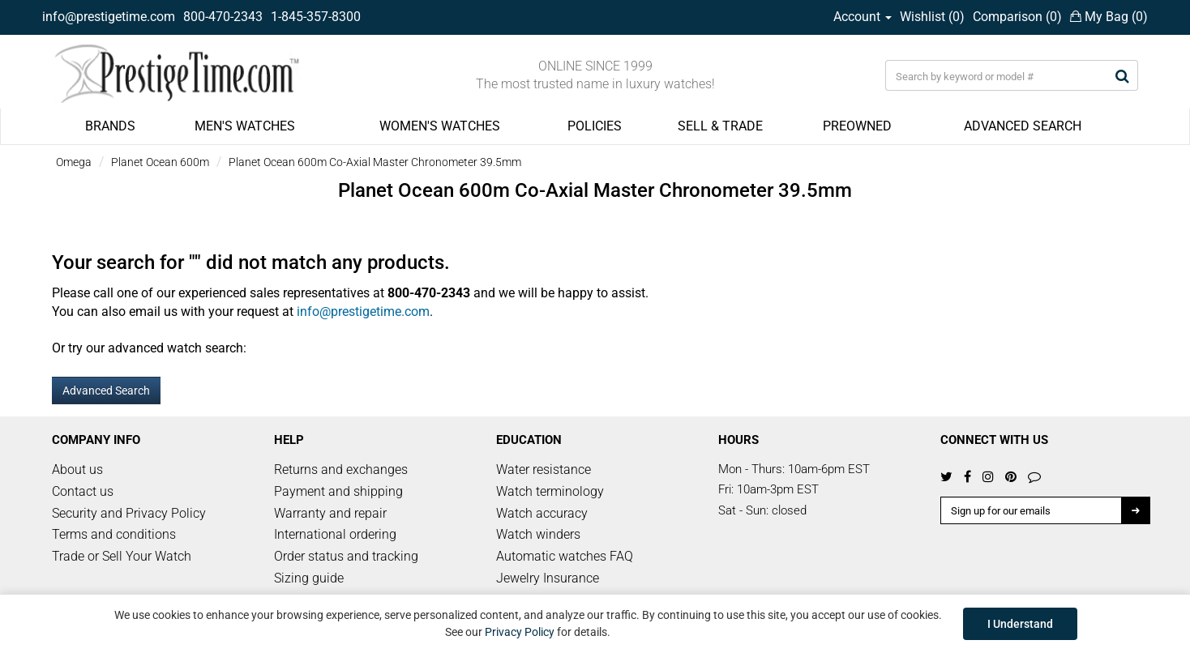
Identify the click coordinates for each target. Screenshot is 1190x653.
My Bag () (1109, 16)
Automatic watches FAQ (564, 556)
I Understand (1020, 623)
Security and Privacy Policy (129, 513)
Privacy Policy (519, 631)
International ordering (335, 534)
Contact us (82, 491)
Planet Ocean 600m (160, 162)
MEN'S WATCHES (245, 126)
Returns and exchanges (341, 469)
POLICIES (594, 126)
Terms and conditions (114, 534)
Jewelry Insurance (547, 578)
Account (862, 16)
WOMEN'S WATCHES (439, 126)
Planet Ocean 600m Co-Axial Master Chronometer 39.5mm (375, 162)
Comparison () (1017, 16)
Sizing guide (309, 578)
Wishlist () (932, 16)
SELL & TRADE (720, 126)
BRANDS (110, 126)
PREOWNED (857, 126)
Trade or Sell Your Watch (121, 556)
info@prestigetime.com (108, 16)
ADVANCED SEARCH (1022, 126)
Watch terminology (550, 491)
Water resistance (543, 469)
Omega (74, 162)
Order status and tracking (346, 556)
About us (77, 469)
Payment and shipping (338, 491)
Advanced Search (106, 390)
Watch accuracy (542, 513)
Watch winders (538, 534)
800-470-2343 (223, 16)
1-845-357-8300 (316, 16)
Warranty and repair (330, 513)
